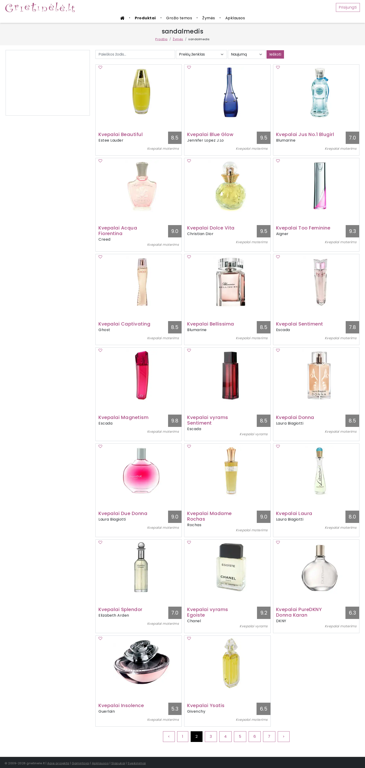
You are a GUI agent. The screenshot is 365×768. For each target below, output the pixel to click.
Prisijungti (348, 7)
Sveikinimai (137, 763)
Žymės (208, 18)
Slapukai (118, 763)
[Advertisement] (48, 82)
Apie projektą (58, 763)
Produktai (145, 18)
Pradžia (161, 39)
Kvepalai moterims (163, 148)
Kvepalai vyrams (254, 434)
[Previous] (169, 736)
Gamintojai (80, 763)
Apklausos (235, 18)
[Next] (284, 736)
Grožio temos (179, 18)
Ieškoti (275, 54)
